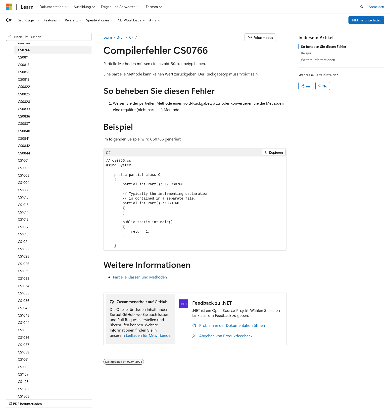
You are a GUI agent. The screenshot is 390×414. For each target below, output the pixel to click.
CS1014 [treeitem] (23, 212)
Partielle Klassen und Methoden (140, 276)
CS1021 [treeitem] (23, 241)
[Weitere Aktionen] (282, 37)
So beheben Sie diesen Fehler (323, 46)
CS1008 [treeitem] (23, 190)
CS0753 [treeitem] (24, 42)
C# (131, 37)
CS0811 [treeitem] (23, 57)
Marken (219, 398)
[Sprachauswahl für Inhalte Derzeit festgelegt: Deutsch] (17, 387)
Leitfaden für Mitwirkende (148, 335)
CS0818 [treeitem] (23, 71)
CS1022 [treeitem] (23, 249)
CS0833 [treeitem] (24, 108)
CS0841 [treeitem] (23, 138)
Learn (107, 37)
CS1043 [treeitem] (23, 315)
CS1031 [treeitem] (23, 271)
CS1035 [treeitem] (23, 293)
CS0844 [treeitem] (24, 153)
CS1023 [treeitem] (23, 256)
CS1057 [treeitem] (23, 344)
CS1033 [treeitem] (23, 278)
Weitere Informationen (318, 59)
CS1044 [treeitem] (23, 322)
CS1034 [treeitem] (23, 285)
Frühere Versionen (60, 398)
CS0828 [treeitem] (24, 101)
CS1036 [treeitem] (23, 300)
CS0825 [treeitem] (24, 94)
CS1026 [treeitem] (23, 263)
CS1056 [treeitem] (23, 337)
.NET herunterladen (366, 20)
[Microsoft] (9, 6)
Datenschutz (127, 398)
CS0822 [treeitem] (24, 86)
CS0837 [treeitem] (24, 123)
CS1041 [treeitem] (23, 307)
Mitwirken (104, 398)
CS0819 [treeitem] (23, 79)
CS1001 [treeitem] (23, 160)
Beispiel (306, 53)
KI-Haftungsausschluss (23, 398)
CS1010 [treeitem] (23, 197)
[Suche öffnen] (362, 6)
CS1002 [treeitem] (23, 167)
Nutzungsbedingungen (163, 398)
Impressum (195, 398)
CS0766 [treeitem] (24, 50)
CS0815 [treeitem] (23, 64)
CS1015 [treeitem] (23, 219)
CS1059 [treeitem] (23, 352)
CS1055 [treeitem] (23, 330)
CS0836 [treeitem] (24, 116)
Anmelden (376, 6)
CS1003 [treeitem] (23, 175)
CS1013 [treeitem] (23, 204)
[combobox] (49, 37)
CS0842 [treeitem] (24, 145)
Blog (83, 398)
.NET (120, 37)
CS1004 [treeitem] (23, 182)
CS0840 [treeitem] (24, 131)
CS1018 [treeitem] (23, 234)
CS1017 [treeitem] (23, 226)
